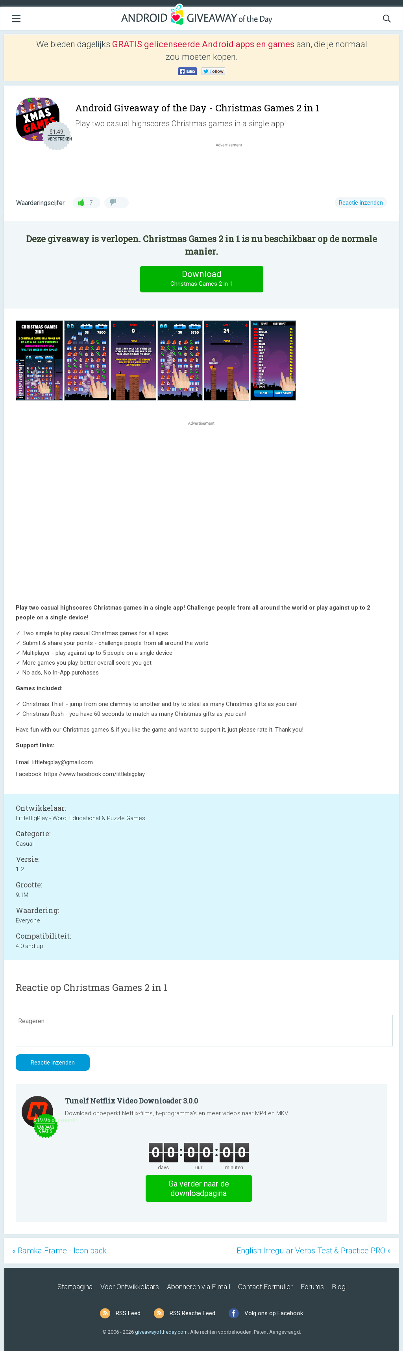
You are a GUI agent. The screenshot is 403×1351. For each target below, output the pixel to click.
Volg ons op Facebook (273, 1313)
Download (201, 278)
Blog (339, 1287)
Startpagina (74, 1287)
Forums (312, 1287)
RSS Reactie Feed (192, 1313)
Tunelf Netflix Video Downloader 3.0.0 (131, 1100)
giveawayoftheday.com (161, 1332)
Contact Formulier (265, 1287)
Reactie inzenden (361, 202)
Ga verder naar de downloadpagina (198, 1188)
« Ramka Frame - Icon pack (59, 1250)
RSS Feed (128, 1313)
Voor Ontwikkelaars (129, 1287)
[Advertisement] (233, 167)
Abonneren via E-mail (198, 1287)
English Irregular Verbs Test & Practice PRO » (314, 1250)
